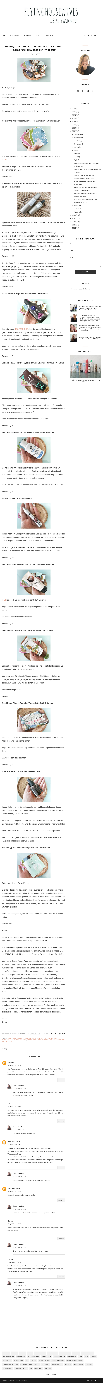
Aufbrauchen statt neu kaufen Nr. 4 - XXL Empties (85, 381)
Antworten (61, 1080)
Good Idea (38, 1368)
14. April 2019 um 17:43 (19, 1209)
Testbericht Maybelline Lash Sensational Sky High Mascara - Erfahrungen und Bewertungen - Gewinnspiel (90, 328)
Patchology (47, 1040)
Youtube (47, 1368)
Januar (76, 212)
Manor (93, 1357)
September (77, 144)
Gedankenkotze (87, 1353)
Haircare (76, 1353)
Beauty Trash (30, 1038)
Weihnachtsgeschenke (74, 1360)
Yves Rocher (7, 1041)
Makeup (22, 1353)
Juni (75, 154)
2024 (74, 115)
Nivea (39, 1040)
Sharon (10, 1221)
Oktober (77, 141)
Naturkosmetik (33, 1357)
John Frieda (14, 1040)
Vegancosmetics (58, 1360)
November (77, 137)
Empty (30, 1353)
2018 (74, 215)
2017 (74, 218)
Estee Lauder (46, 1357)
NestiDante (31, 1040)
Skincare (6, 1353)
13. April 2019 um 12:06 (14, 1224)
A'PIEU (10, 1038)
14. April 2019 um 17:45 (19, 1088)
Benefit (40, 1038)
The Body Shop (58, 1040)
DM (27, 1360)
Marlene (11, 1062)
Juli (75, 150)
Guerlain (5, 1040)
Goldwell (54, 1038)
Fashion (33, 1360)
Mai (75, 157)
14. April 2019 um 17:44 (19, 1130)
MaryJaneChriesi (14, 1142)
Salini (27, 1380)
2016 (74, 222)
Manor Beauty (57, 1364)
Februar (76, 209)
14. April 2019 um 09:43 (14, 1262)
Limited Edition (26, 1364)
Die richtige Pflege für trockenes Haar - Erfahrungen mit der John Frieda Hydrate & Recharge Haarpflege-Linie (89, 318)
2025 (74, 112)
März (76, 205)
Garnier (18, 1368)
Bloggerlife (20, 1357)
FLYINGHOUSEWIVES (13, 1380)
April (75, 160)
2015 (74, 225)
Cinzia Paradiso (18, 1086)
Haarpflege (7, 1360)
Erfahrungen (52, 1353)
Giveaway (89, 1364)
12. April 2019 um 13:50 (14, 1144)
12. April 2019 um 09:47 (14, 1106)
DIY (31, 1368)
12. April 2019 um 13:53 (14, 1191)
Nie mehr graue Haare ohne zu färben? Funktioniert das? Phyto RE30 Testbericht (90, 308)
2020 (74, 128)
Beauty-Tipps (19, 1360)
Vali (9, 1103)
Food (25, 1368)
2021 (74, 125)
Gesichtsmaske (44, 1360)
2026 (74, 108)
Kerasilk (23, 1040)
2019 (74, 131)
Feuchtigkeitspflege (10, 1364)
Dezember (77, 134)
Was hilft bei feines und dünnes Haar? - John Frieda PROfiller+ (90, 338)
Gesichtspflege (59, 1357)
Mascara (68, 1364)
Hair (80, 1357)
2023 (74, 118)
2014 (74, 228)
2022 (74, 121)
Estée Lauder (8, 1368)
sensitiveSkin (78, 1364)
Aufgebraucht (19, 1038)
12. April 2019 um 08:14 (14, 1065)
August (76, 147)
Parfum (37, 1364)
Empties (47, 1038)
